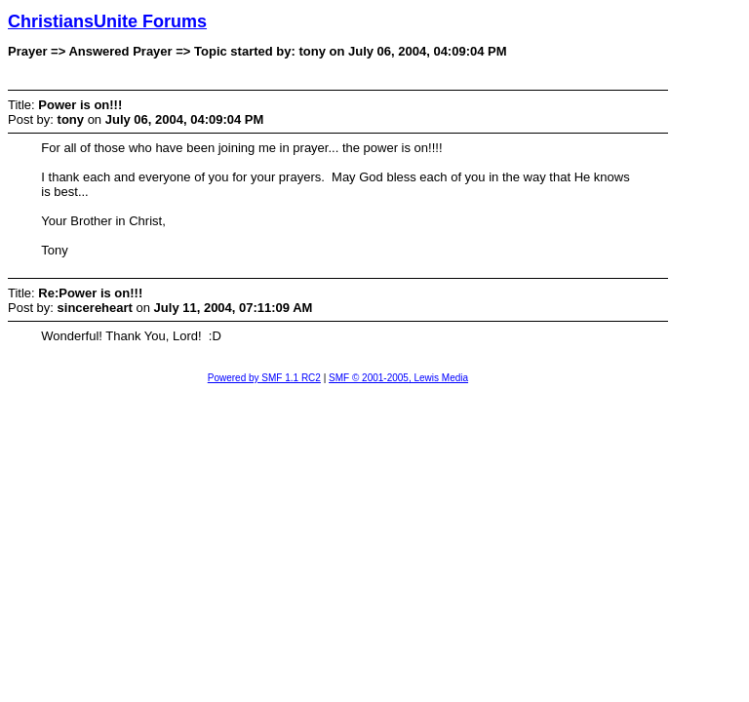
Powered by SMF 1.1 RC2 (264, 377)
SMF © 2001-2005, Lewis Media (398, 377)
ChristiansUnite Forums (107, 21)
